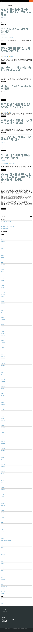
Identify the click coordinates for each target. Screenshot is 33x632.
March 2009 (2, 503)
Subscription (2, 568)
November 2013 (3, 404)
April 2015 (2, 374)
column (2, 524)
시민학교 (2, 584)
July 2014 (2, 390)
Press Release (3, 554)
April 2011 (2, 459)
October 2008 (3, 512)
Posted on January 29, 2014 (4, 20)
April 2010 (2, 480)
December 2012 (3, 423)
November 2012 (3, 425)
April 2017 (2, 331)
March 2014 (2, 397)
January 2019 (3, 303)
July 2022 (2, 266)
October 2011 (3, 448)
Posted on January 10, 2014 (4, 163)
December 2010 (3, 466)
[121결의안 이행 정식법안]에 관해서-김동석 (16, 69)
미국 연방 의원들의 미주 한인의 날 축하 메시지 (16, 122)
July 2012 (2, 432)
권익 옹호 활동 (3, 579)
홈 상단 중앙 (2, 593)
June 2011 (2, 455)
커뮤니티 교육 (3, 591)
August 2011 (2, 452)
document (2, 531)
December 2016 (3, 338)
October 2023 (3, 253)
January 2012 (3, 443)
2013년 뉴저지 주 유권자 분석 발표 (16, 87)
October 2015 (3, 363)
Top (10, 37)
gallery (2, 536)
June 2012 (2, 434)
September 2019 (3, 296)
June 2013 (2, 413)
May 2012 (2, 436)
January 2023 (3, 262)
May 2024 (2, 248)
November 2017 (3, 319)
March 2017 (2, 333)
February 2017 (3, 335)
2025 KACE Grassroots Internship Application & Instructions (9, 226)
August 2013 (2, 409)
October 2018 (3, 305)
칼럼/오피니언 (12, 37)
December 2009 (3, 487)
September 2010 (3, 471)
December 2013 (3, 402)
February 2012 (3, 441)
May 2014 (2, 393)
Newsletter (2, 547)
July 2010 (2, 475)
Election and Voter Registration (5, 533)
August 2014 (2, 388)
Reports (2, 561)
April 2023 (2, 257)
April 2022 (2, 271)
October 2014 (3, 384)
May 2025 (2, 239)
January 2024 (3, 250)
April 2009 (2, 501)
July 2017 (2, 326)
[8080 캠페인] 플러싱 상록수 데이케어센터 (15, 49)
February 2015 (3, 377)
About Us (2, 522)
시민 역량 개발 (12, 56)
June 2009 (2, 498)
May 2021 (2, 280)
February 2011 (3, 462)
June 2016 (2, 349)
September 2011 (3, 450)
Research (2, 563)
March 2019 (2, 301)
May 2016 (2, 351)
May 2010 (2, 478)
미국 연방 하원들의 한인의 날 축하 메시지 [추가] (16, 105)
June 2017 (2, 328)
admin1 (3, 17)
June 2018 (2, 308)
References (2, 559)
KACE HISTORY (5, 611)
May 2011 (2, 457)
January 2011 (3, 464)
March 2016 (2, 354)
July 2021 (2, 276)
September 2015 (3, 365)
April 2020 (2, 285)
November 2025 (3, 237)
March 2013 (2, 418)
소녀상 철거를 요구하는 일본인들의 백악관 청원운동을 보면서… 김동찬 (16, 177)
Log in (2, 598)
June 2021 (2, 278)
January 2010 (3, 485)
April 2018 (2, 312)
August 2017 (2, 324)
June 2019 (2, 299)
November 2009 (3, 489)
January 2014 (3, 400)
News (2, 545)
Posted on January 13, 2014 (4, 112)
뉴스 (10, 20)
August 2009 (2, 494)
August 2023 (2, 255)
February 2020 (3, 289)
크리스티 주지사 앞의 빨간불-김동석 (16, 30)
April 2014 (2, 395)
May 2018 (2, 310)
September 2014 (3, 386)
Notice (2, 549)
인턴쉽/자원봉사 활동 (4, 586)
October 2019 (3, 294)
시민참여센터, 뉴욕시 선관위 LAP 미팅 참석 (16, 138)
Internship (2, 538)
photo (2, 552)
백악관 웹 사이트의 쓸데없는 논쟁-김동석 (16, 156)
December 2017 (3, 317)
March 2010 (2, 482)
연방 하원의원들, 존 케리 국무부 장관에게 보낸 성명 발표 (16, 12)
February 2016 (3, 356)
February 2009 (3, 505)
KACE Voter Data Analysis (4, 228)
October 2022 (3, 264)
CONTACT (4, 614)
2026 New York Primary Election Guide (6, 221)
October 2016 (3, 342)
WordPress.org (3, 603)
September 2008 (3, 514)
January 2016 (3, 358)
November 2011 (3, 446)
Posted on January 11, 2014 (4, 128)
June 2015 (2, 370)
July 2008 (2, 517)
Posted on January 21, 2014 (4, 56)
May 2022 (2, 269)
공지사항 (2, 577)
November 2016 (3, 340)
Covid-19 (2, 529)
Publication (2, 556)
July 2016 (2, 347)
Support (2, 570)
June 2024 (2, 246)
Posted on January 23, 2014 (4, 37)
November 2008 (3, 510)
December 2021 (3, 273)
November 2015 (3, 361)
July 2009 (2, 496)
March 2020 (2, 287)
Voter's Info (2, 575)
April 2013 (2, 416)
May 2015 (2, 372)
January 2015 (3, 379)
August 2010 (2, 473)
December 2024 (3, 241)
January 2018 (3, 315)
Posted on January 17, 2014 (4, 75)
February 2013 (3, 420)
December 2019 (3, 292)
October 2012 (3, 427)
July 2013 (2, 411)
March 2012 (2, 439)
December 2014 (3, 381)
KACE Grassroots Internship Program (6, 540)
